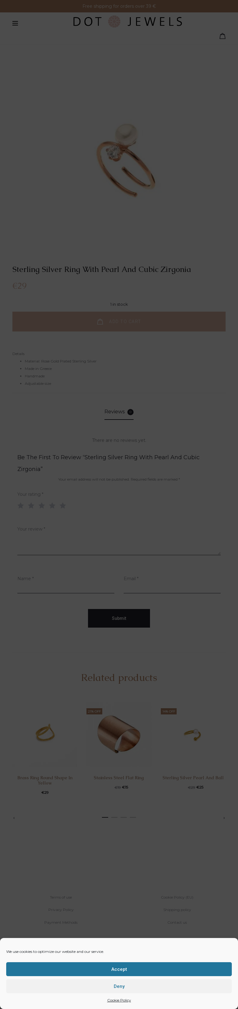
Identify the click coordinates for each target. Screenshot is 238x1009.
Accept (119, 969)
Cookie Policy (119, 1000)
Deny (119, 986)
